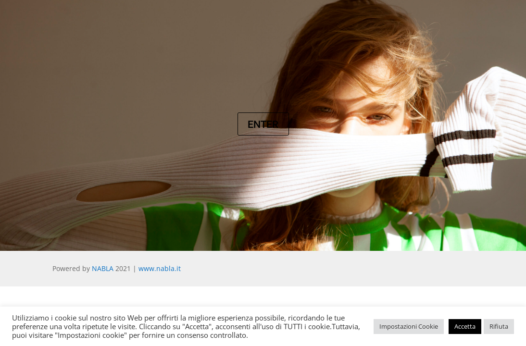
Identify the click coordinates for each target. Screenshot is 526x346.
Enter (263, 124)
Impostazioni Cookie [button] (408, 326)
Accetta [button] (465, 326)
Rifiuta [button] (498, 326)
